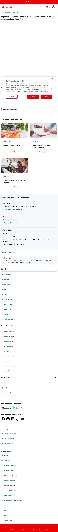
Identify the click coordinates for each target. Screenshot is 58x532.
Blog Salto (6, 351)
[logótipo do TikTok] (17, 419)
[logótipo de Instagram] (8, 419)
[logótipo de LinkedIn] (13, 419)
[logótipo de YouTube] (22, 419)
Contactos (5, 383)
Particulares (6, 274)
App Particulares (7, 443)
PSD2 (4, 515)
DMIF (4, 505)
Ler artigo (15, 152)
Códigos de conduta (8, 480)
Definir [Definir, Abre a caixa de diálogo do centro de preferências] (11, 96)
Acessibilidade (7, 371)
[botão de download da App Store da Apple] (6, 407)
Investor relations (8, 331)
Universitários (7, 299)
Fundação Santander (9, 366)
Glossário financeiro (8, 319)
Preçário (5, 455)
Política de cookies (8, 470)
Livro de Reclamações (9, 490)
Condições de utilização (9, 475)
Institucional (6, 284)
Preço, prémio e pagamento (11, 12)
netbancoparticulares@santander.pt (13, 223)
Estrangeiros (6, 314)
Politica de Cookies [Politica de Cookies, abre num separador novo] (42, 91)
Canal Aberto (6, 495)
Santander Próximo (8, 393)
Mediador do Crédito (8, 485)
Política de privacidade (9, 465)
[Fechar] (52, 78)
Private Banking (7, 304)
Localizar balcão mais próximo (12, 209)
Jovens (4, 294)
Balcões (5, 388)
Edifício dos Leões (8, 356)
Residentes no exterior (9, 309)
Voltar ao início (8, 252)
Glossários (6, 460)
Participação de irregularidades (12, 500)
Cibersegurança (7, 346)
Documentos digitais (9, 438)
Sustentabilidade (8, 341)
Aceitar (46, 96)
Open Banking (7, 520)
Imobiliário (6, 361)
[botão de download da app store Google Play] (18, 407)
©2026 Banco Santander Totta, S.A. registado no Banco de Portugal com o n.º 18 (29, 530)
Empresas (5, 279)
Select (4, 289)
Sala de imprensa (8, 336)
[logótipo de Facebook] (3, 419)
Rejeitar (33, 96)
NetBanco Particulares (9, 433)
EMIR (4, 510)
